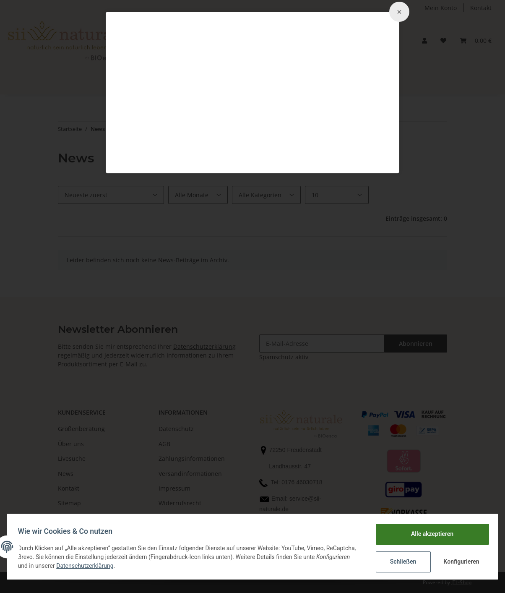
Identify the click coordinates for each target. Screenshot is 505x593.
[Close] (399, 12)
